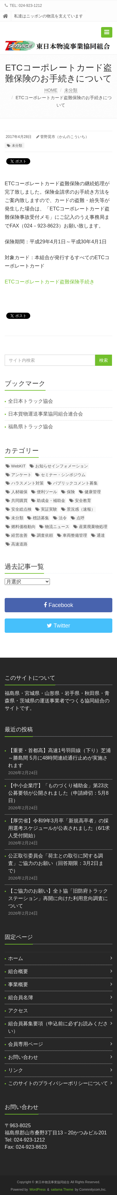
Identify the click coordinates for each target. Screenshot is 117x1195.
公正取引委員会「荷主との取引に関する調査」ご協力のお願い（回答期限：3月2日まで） (56, 863)
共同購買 (19, 500)
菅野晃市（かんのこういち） (64, 137)
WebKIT (18, 466)
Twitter (58, 626)
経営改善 (19, 535)
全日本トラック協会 (30, 401)
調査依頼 (45, 535)
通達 (101, 535)
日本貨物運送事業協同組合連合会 (45, 413)
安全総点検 (21, 509)
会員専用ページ (25, 1044)
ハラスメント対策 (27, 483)
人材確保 (19, 491)
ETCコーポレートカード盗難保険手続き (50, 281)
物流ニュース (57, 526)
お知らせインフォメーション (61, 466)
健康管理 (93, 491)
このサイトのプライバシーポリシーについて (58, 1083)
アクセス (18, 1010)
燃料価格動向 (23, 526)
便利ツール (47, 491)
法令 (63, 518)
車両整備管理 (75, 535)
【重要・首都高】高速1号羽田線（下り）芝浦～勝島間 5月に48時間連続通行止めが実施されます (59, 758)
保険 (71, 491)
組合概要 (18, 971)
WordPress (38, 1189)
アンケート (21, 474)
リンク (15, 1070)
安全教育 (83, 500)
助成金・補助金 (51, 500)
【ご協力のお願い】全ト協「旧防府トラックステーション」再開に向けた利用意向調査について (58, 898)
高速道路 (19, 544)
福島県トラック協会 (30, 426)
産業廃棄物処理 (93, 526)
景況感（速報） (81, 509)
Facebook (58, 605)
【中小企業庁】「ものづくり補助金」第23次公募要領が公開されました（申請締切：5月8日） (58, 793)
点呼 (80, 518)
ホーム (15, 958)
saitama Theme (62, 1189)
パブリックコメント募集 (75, 483)
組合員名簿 (20, 997)
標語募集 (41, 518)
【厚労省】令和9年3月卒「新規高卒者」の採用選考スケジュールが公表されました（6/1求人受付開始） (59, 828)
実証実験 (49, 509)
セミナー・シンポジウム (63, 474)
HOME (50, 90)
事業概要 (18, 984)
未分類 (70, 90)
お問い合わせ (23, 1057)
